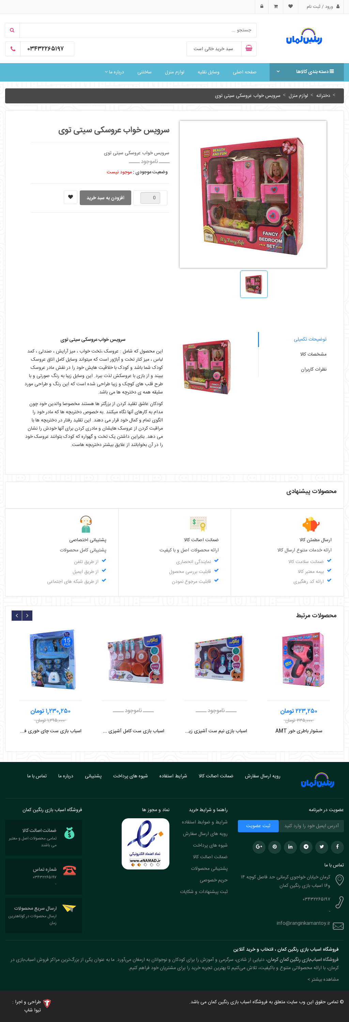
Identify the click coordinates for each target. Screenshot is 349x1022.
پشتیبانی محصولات (209, 869)
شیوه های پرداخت (130, 776)
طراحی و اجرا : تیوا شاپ (26, 1006)
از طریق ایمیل (85, 572)
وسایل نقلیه (208, 72)
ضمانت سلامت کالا (306, 562)
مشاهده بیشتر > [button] (323, 980)
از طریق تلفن (86, 562)
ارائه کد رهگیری (308, 582)
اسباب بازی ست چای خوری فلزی (50, 731)
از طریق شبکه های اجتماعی (72, 582)
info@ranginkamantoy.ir (303, 923)
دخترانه (322, 96)
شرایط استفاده (173, 776)
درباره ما (114, 72)
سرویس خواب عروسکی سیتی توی (247, 96)
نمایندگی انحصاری (193, 562)
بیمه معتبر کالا (311, 572)
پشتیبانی (93, 776)
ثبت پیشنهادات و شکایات (204, 892)
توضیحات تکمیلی (310, 339)
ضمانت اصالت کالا (216, 776)
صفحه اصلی (245, 72)
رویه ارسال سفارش (262, 776)
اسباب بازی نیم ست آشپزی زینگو (216, 731)
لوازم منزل (174, 72)
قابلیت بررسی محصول (190, 572)
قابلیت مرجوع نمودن (191, 582)
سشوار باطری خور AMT (298, 731)
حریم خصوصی (214, 880)
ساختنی (144, 72)
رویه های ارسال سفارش (205, 834)
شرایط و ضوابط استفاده (205, 822)
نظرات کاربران (314, 369)
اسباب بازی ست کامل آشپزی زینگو (133, 731)
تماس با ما (37, 776)
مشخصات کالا (313, 354)
